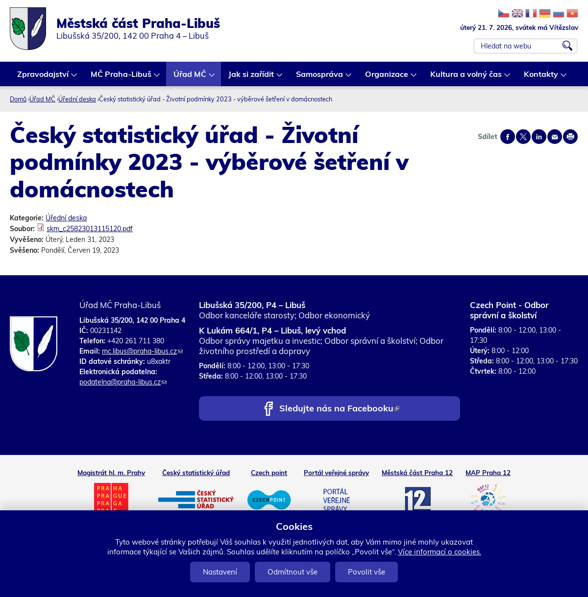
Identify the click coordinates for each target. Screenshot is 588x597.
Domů (18, 99)
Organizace (387, 77)
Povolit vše (366, 571)
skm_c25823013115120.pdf (90, 228)
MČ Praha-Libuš (121, 77)
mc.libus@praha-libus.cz (142, 351)
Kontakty (541, 77)
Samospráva (320, 77)
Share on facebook (507, 136)
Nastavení (220, 571)
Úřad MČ (190, 77)
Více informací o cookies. (439, 551)
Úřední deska (77, 99)
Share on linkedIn (539, 136)
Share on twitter (523, 136)
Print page (570, 136)
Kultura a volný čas (466, 77)
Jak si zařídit (251, 77)
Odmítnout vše (293, 571)
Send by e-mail (554, 136)
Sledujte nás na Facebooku (339, 409)
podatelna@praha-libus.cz (123, 382)
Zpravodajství (43, 77)
